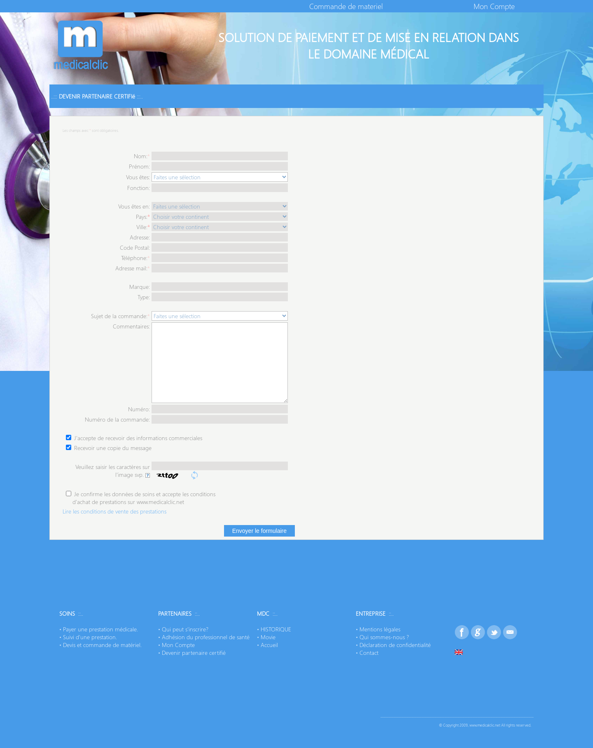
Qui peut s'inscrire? (185, 629)
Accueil (269, 645)
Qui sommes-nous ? (384, 637)
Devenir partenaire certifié (194, 653)
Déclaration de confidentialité (395, 645)
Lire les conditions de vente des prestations (114, 511)
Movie (268, 637)
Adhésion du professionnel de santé (206, 637)
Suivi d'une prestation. (90, 637)
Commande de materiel (346, 6)
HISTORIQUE (276, 629)
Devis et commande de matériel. (102, 645)
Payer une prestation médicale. (100, 629)
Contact (369, 653)
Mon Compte (494, 6)
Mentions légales (380, 629)
